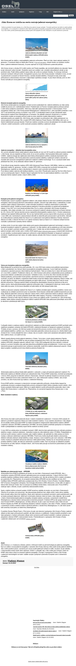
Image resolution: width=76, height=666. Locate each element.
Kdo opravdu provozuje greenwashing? (42, 622)
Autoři (12, 11)
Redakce (4, 11)
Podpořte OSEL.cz (57, 11)
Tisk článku (36, 567)
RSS (48, 11)
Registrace (31, 11)
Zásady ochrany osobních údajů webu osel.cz (38, 661)
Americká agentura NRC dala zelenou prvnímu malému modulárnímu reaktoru (51, 626)
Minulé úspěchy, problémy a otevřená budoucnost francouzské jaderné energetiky (52, 635)
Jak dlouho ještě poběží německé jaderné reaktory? (45, 631)
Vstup (40, 11)
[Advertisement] (36, 582)
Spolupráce (21, 11)
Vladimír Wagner (16, 560)
